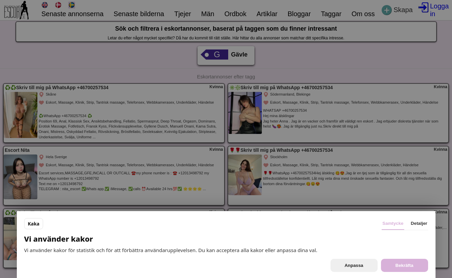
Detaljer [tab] (419, 223)
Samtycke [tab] (392, 223)
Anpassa (354, 265)
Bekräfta (404, 265)
